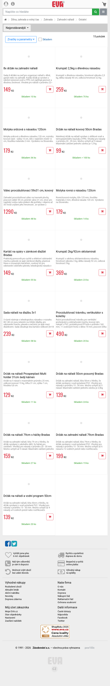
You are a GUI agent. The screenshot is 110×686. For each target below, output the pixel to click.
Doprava (62, 593)
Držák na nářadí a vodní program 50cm (27, 496)
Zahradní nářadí (65, 19)
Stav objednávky (13, 614)
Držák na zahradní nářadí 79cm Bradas (80, 434)
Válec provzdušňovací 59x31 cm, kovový (28, 190)
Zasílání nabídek (13, 621)
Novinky (9, 596)
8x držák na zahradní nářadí (20, 68)
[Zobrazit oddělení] (103, 12)
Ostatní (82, 19)
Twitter (61, 621)
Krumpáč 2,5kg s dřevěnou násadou (78, 68)
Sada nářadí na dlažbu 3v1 (19, 312)
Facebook (62, 618)
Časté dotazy (64, 611)
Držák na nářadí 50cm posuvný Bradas (80, 373)
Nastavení (10, 618)
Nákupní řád (64, 596)
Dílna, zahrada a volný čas (25, 19)
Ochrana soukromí (67, 602)
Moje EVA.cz (11, 611)
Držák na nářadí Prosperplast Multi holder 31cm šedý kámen (24, 375)
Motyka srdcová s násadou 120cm (24, 129)
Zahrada (48, 19)
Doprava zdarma (13, 599)
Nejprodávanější (16, 27)
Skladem (47, 39)
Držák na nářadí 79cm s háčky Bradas (26, 434)
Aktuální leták (12, 590)
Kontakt (61, 590)
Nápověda (63, 614)
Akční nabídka (12, 593)
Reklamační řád (65, 599)
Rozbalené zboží (13, 586)
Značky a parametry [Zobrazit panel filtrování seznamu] (21, 39)
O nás (60, 586)
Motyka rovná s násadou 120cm (76, 190)
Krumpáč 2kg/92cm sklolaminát (76, 251)
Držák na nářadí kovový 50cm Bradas (79, 129)
